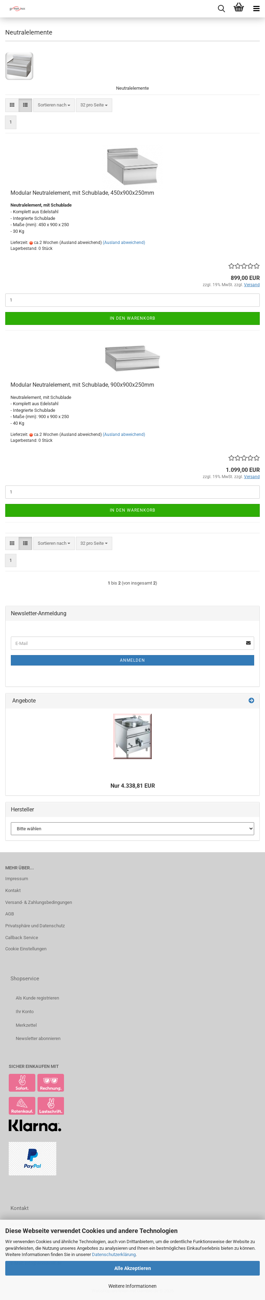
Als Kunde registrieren (37, 998)
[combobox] (54, 105)
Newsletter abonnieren (38, 1038)
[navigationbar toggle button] (256, 8)
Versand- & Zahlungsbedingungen (38, 902)
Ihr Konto (25, 1011)
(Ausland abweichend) (124, 242)
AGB (9, 913)
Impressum (16, 878)
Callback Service (21, 937)
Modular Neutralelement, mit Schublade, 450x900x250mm (82, 193)
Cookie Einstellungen (25, 948)
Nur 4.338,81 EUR (132, 785)
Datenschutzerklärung (114, 1254)
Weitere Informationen (132, 1286)
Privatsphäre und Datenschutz (35, 925)
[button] (12, 105)
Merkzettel (26, 1025)
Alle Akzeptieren (132, 1268)
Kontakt (13, 890)
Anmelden (132, 660)
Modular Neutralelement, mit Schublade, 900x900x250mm (82, 384)
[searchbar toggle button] (221, 8)
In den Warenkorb (132, 318)
